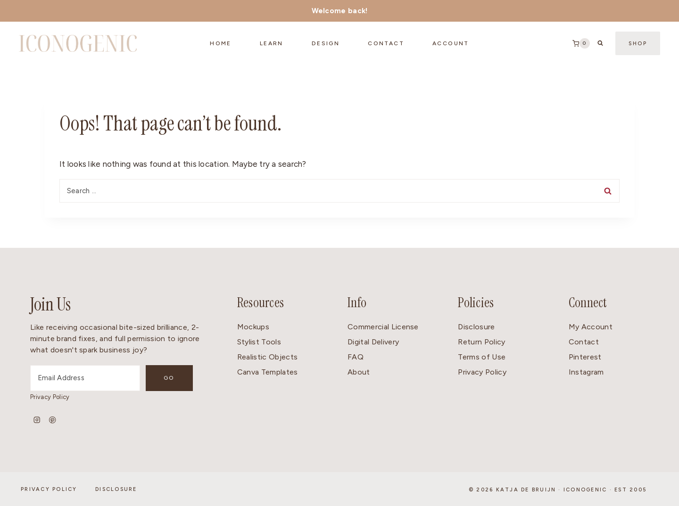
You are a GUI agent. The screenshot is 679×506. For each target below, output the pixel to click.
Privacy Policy (49, 396)
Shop (638, 44)
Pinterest (585, 356)
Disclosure (476, 326)
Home (221, 43)
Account (450, 43)
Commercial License (383, 326)
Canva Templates (267, 371)
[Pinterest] (52, 420)
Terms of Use (481, 356)
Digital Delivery (373, 341)
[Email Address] (85, 378)
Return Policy (481, 341)
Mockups (253, 326)
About (359, 371)
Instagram (586, 371)
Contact (584, 341)
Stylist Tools (259, 341)
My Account (591, 326)
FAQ (356, 356)
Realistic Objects (267, 356)
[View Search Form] (600, 43)
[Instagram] (37, 420)
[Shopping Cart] (581, 43)
